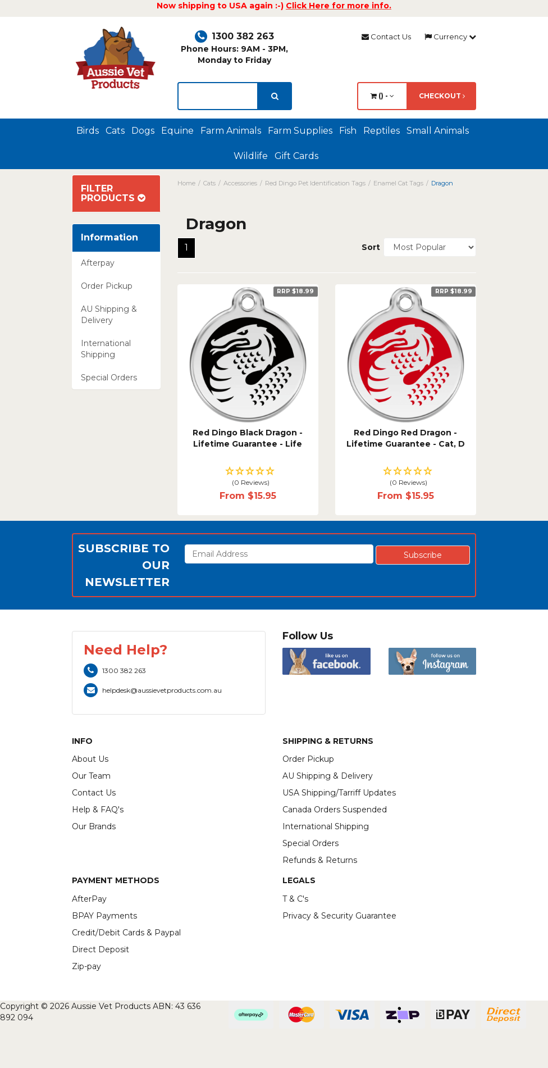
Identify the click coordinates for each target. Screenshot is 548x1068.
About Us (90, 759)
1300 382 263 (234, 36)
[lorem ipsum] (217, 96)
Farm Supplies (300, 130)
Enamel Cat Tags (398, 183)
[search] (275, 96)
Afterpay (98, 263)
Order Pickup (107, 286)
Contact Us (386, 36)
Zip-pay (86, 966)
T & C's (295, 899)
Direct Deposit (100, 949)
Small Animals (438, 130)
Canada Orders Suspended (334, 810)
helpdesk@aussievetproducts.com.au (153, 690)
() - (382, 96)
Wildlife (251, 156)
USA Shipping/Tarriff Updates (339, 793)
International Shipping (106, 349)
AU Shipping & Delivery (109, 314)
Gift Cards (296, 156)
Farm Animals (230, 130)
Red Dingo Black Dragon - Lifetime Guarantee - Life (248, 438)
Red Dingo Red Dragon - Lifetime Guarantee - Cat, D (405, 438)
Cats (115, 130)
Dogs (142, 130)
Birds (87, 130)
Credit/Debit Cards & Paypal (126, 933)
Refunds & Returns (319, 860)
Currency (450, 36)
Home (186, 183)
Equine (177, 130)
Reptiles (381, 130)
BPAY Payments (104, 916)
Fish (348, 130)
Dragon (442, 183)
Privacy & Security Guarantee (339, 916)
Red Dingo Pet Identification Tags (315, 183)
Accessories (240, 183)
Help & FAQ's (98, 810)
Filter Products (113, 193)
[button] (247, 477)
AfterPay (89, 899)
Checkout (442, 96)
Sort (368, 247)
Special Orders (109, 377)
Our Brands (94, 826)
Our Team (91, 776)
